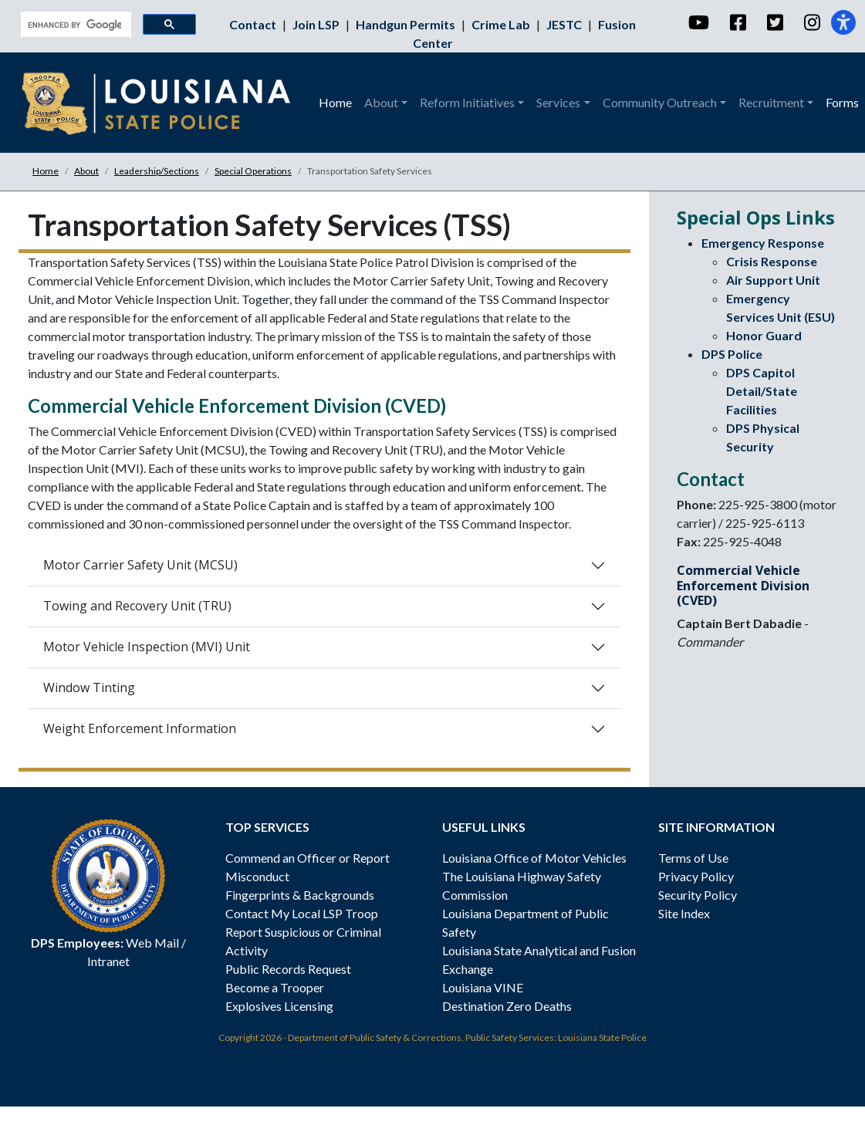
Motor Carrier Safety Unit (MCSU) (140, 564)
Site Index (684, 913)
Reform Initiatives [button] (467, 102)
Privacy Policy (696, 876)
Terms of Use (693, 857)
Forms (842, 102)
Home (335, 102)
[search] (74, 24)
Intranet (108, 961)
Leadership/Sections (156, 171)
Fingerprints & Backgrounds (299, 894)
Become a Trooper (274, 987)
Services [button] (558, 102)
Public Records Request (288, 968)
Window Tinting (89, 687)
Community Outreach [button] (660, 102)
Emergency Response (762, 242)
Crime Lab (501, 24)
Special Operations (253, 171)
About (86, 171)
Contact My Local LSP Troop (301, 913)
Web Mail (152, 942)
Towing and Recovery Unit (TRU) (137, 605)
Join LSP (317, 24)
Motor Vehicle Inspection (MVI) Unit (146, 646)
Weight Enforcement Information (139, 728)
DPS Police (731, 353)
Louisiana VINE (482, 987)
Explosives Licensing (279, 1005)
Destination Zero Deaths (507, 1005)
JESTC (565, 24)
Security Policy (697, 894)
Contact (254, 24)
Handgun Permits (407, 24)
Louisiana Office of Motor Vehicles (534, 857)
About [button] (381, 102)
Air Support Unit (773, 279)
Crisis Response (771, 261)
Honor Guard (764, 335)
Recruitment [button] (771, 102)
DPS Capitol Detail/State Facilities (761, 391)
